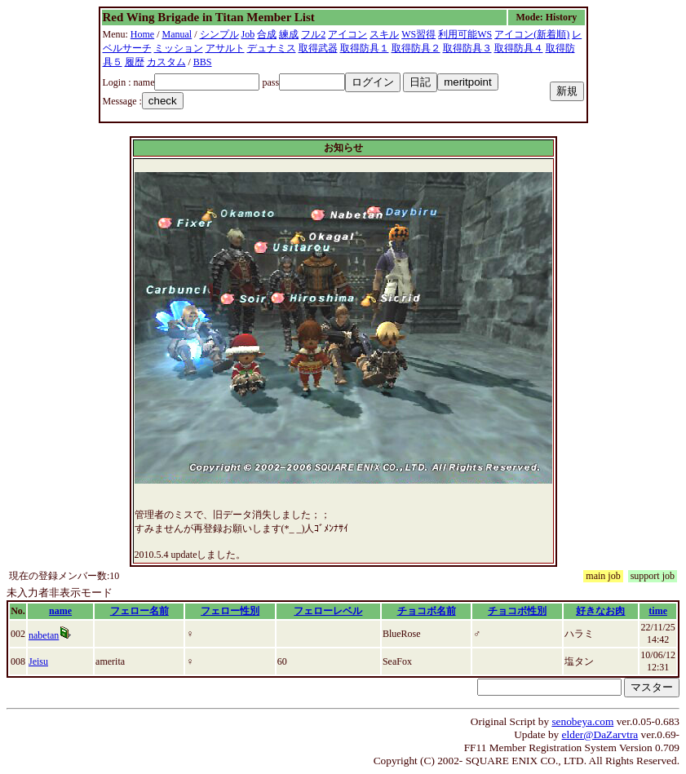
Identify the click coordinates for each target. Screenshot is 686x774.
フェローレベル (328, 611)
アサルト (225, 48)
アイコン (347, 34)
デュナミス (271, 48)
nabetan (44, 635)
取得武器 (318, 48)
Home (142, 34)
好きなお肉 (600, 611)
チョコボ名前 (426, 611)
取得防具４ (518, 48)
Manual (177, 34)
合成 (267, 34)
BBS (202, 62)
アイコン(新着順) (531, 34)
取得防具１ (364, 48)
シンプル (219, 34)
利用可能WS (465, 34)
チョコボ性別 (517, 611)
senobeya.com (582, 721)
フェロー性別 (230, 611)
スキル (384, 34)
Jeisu (38, 661)
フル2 (313, 34)
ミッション (178, 48)
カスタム (166, 62)
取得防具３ (467, 48)
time (657, 611)
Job (248, 34)
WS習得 (418, 34)
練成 (289, 34)
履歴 (134, 62)
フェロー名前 (139, 611)
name (60, 611)
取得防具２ (416, 48)
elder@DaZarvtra (600, 734)
